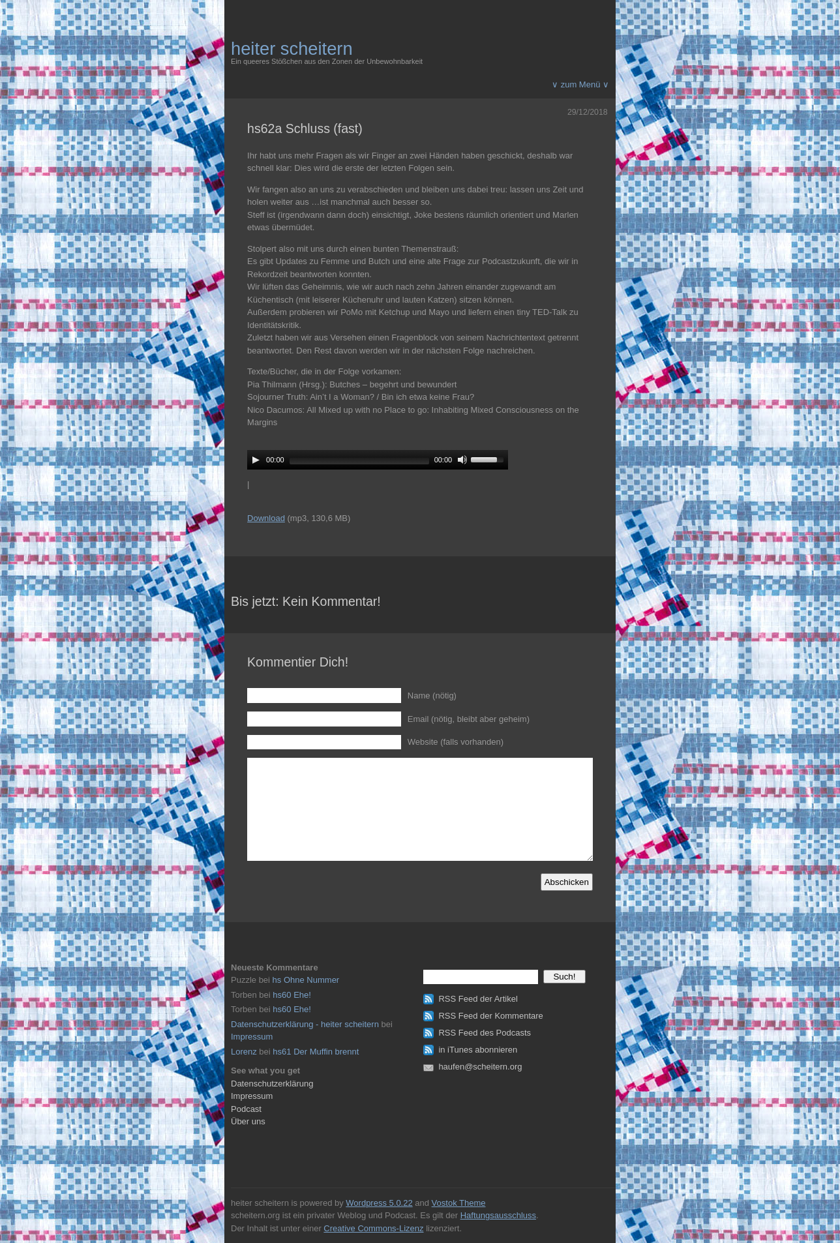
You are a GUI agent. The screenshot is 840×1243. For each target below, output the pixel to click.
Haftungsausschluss (498, 1215)
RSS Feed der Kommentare (490, 1016)
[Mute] (462, 460)
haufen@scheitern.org (480, 1066)
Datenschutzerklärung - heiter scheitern (305, 1024)
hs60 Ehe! (292, 995)
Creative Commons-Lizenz (373, 1228)
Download (266, 518)
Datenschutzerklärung (272, 1083)
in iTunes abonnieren (477, 1050)
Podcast (246, 1109)
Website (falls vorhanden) (455, 742)
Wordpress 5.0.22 (379, 1203)
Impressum (252, 1036)
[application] (377, 460)
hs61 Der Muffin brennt (316, 1051)
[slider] (359, 461)
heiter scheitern (292, 48)
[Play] (255, 460)
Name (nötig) (432, 695)
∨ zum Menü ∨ (580, 84)
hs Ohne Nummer (306, 980)
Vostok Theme (459, 1203)
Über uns (248, 1121)
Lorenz (244, 1051)
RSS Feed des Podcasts (484, 1033)
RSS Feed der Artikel (477, 999)
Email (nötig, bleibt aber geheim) (469, 719)
